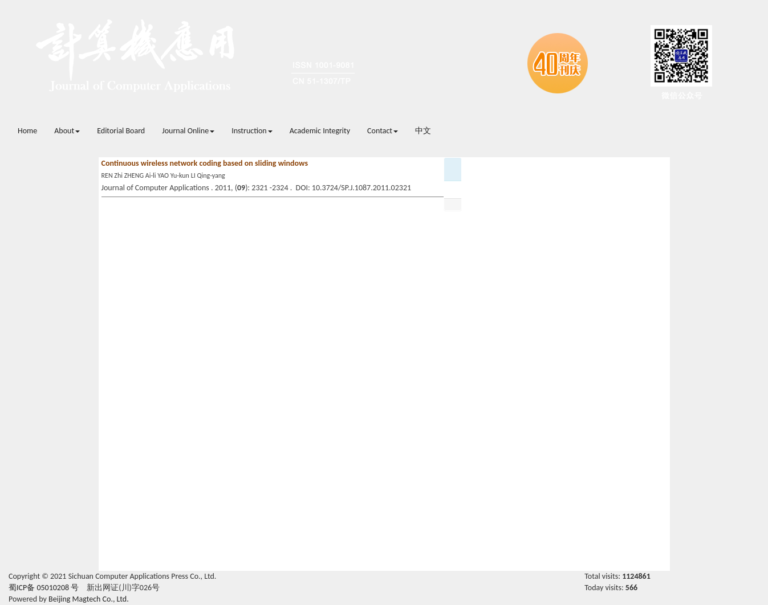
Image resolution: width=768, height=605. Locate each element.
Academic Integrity (320, 131)
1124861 (636, 576)
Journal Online (188, 131)
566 (631, 587)
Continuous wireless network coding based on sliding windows (204, 163)
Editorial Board (121, 131)
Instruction (252, 131)
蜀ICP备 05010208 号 (44, 587)
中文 (423, 131)
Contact (382, 131)
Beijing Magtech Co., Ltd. (88, 599)
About (67, 131)
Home (27, 131)
